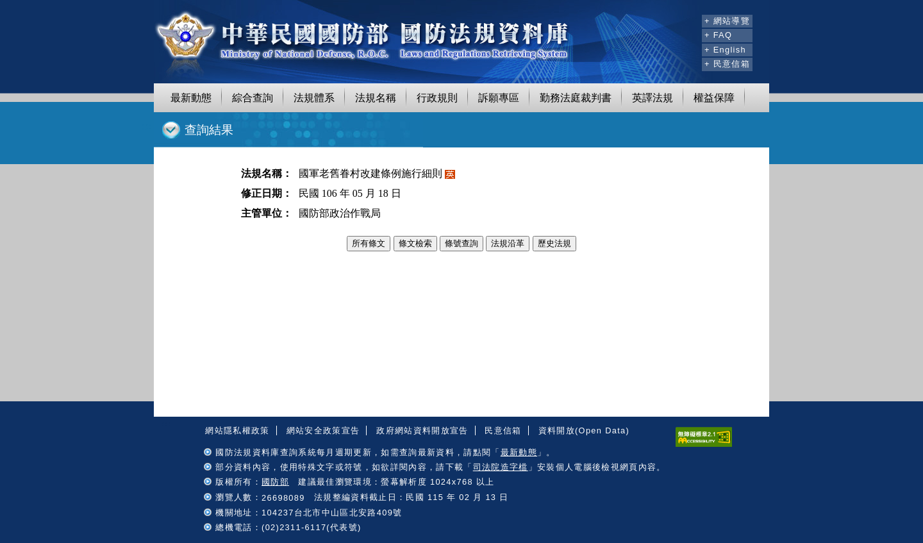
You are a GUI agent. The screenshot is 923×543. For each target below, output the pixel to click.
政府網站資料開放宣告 (422, 430)
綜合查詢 (252, 97)
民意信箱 (503, 430)
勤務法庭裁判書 (575, 97)
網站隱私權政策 (237, 430)
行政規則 (437, 97)
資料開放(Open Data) (583, 430)
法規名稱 (375, 97)
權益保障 (714, 97)
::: (690, 19)
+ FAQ (718, 35)
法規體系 (314, 97)
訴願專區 (498, 97)
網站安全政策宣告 (323, 430)
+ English (725, 49)
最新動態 (191, 97)
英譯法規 (652, 97)
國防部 (275, 482)
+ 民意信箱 (727, 64)
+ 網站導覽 (727, 21)
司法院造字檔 (500, 467)
